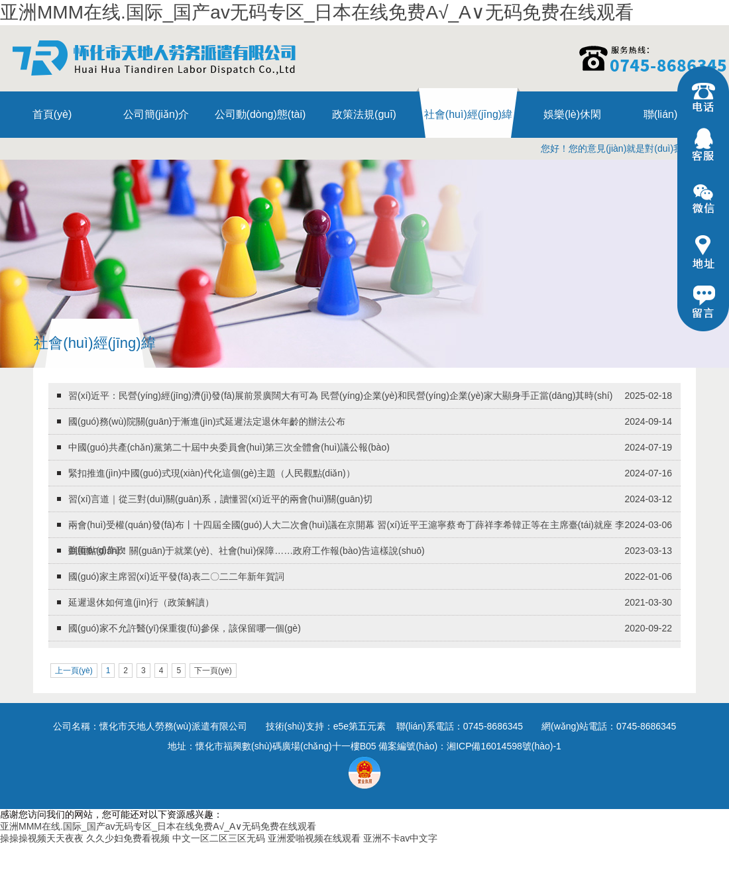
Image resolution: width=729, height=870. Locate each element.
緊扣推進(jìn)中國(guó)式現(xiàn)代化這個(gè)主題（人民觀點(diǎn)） (211, 473)
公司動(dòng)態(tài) (260, 114)
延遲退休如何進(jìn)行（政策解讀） (141, 602)
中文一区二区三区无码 (218, 838)
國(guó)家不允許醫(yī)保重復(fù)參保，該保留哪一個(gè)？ (184, 628)
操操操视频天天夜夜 (42, 838)
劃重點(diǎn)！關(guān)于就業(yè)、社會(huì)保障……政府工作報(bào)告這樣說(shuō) (246, 550)
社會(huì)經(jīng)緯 (468, 114)
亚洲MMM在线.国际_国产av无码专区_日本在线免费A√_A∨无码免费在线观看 (317, 12)
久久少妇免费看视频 (128, 838)
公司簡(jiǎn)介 (156, 114)
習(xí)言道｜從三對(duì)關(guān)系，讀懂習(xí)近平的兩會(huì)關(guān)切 (220, 499)
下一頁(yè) (213, 670)
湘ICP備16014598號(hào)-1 (504, 746)
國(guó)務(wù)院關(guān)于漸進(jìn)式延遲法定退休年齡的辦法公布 (206, 421)
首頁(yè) (52, 114)
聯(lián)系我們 (677, 114)
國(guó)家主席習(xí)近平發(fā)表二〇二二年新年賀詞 (176, 576)
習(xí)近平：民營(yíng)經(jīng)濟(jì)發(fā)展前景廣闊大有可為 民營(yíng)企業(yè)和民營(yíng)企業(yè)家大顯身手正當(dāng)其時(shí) (340, 395)
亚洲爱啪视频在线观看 (314, 838)
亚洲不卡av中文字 (400, 838)
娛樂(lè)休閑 (572, 114)
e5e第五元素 (359, 726)
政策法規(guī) (364, 114)
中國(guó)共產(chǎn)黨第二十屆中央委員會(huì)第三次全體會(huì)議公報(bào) (229, 447)
